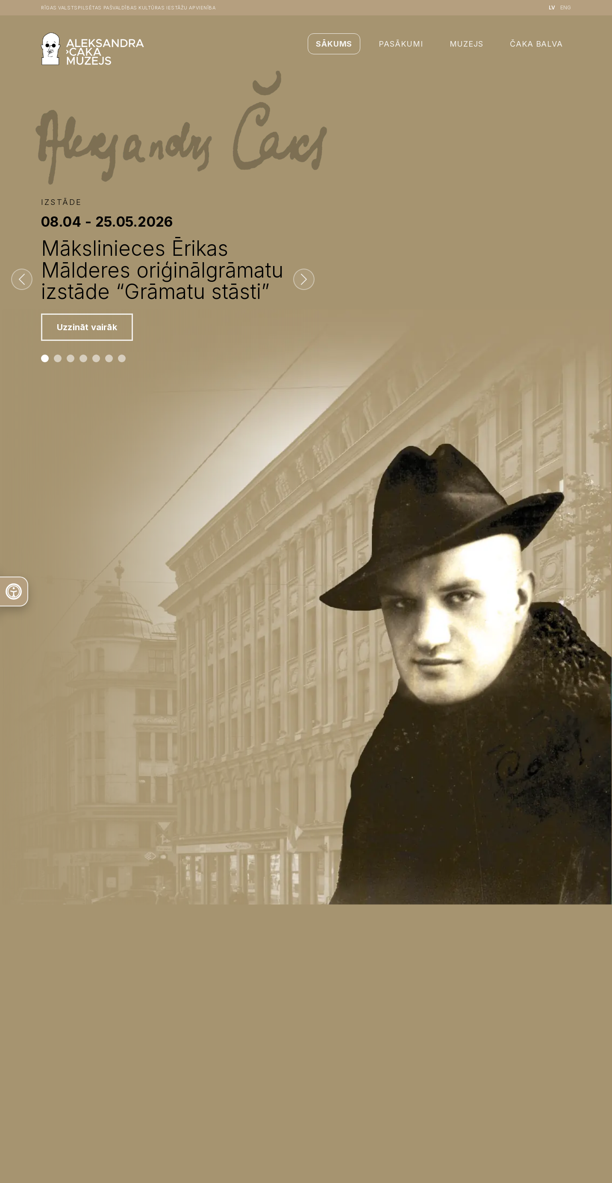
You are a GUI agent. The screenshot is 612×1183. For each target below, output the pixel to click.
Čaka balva (536, 43)
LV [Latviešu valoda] (552, 7)
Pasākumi (401, 43)
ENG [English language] (565, 7)
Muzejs (466, 43)
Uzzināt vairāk (87, 327)
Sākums (334, 43)
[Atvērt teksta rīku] (14, 591)
